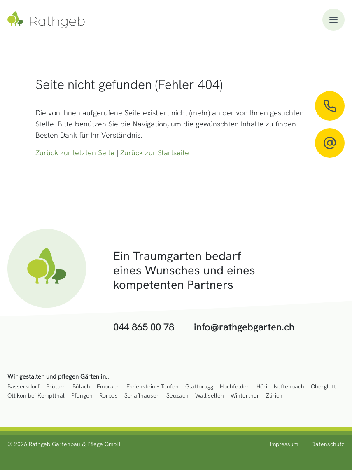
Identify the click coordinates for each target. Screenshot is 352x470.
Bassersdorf (23, 386)
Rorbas (108, 396)
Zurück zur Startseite (154, 152)
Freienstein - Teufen (152, 386)
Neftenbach (289, 386)
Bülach (81, 386)
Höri (261, 386)
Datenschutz (328, 444)
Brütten (56, 386)
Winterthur (245, 396)
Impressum (284, 444)
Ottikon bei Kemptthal (36, 396)
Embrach (108, 386)
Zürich (274, 396)
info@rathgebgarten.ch (244, 327)
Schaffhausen (142, 396)
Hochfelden (235, 386)
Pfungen (82, 396)
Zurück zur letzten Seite (74, 152)
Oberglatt (323, 386)
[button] (333, 20)
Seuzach (177, 396)
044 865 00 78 (143, 327)
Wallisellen (209, 396)
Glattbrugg (199, 386)
